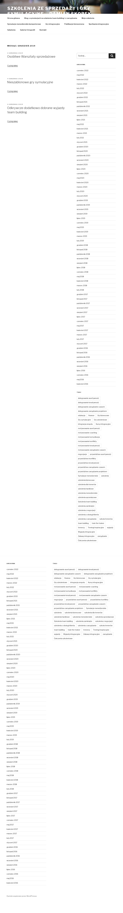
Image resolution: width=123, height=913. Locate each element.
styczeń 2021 (82, 153)
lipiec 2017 (81, 328)
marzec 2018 (82, 297)
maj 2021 (80, 136)
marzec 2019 (82, 247)
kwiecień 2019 (82, 243)
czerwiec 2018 (82, 283)
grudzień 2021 (82, 109)
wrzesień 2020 (83, 171)
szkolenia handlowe (86, 500)
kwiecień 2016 (82, 395)
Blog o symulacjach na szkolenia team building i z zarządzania (50, 30)
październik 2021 (83, 118)
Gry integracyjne (52, 35)
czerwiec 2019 (82, 234)
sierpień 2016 (82, 377)
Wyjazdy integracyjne (86, 543)
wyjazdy (110, 539)
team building (83, 535)
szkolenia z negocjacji (86, 522)
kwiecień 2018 (82, 292)
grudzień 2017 (82, 306)
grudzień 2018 (82, 256)
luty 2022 (80, 100)
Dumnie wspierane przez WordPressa (22, 907)
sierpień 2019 (82, 225)
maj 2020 (80, 189)
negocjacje (82, 466)
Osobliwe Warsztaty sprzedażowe (31, 68)
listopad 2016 (82, 364)
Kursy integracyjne (103, 435)
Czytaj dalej (12, 77)
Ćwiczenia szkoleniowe (87, 552)
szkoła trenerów (106, 530)
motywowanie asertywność (89, 440)
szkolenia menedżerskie (87, 504)
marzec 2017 (82, 346)
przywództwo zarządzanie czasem (91, 479)
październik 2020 (83, 167)
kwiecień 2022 (82, 91)
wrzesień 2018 (82, 270)
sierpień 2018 (82, 274)
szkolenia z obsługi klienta (88, 526)
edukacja (81, 427)
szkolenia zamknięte (86, 517)
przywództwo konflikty (87, 470)
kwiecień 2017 (82, 342)
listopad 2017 (82, 310)
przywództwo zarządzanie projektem (92, 483)
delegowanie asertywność (88, 410)
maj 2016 (80, 391)
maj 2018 (80, 288)
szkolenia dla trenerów (87, 496)
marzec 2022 (82, 95)
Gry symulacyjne (84, 431)
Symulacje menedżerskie (88, 487)
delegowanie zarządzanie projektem (92, 422)
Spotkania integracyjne (99, 35)
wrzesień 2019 (82, 221)
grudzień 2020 (82, 158)
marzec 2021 (82, 144)
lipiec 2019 (81, 230)
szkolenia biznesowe (86, 491)
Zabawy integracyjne (86, 548)
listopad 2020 (82, 162)
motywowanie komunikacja (89, 448)
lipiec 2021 (81, 131)
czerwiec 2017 (82, 333)
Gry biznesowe (103, 427)
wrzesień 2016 (82, 373)
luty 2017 (80, 350)
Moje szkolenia (88, 30)
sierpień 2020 (82, 176)
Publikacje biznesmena (74, 35)
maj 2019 (80, 239)
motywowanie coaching (87, 444)
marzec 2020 (82, 198)
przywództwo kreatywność (88, 474)
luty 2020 (80, 203)
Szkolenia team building (87, 513)
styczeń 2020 (82, 207)
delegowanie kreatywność (88, 414)
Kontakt (43, 41)
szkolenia (105, 487)
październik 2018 (83, 265)
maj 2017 (80, 337)
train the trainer (98, 535)
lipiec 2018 (81, 279)
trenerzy (81, 539)
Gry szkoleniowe (100, 431)
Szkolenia (11, 41)
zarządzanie (102, 548)
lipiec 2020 (81, 180)
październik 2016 (83, 368)
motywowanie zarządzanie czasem (92, 461)
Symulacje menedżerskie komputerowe (24, 35)
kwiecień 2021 (82, 140)
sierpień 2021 (82, 127)
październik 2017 (83, 315)
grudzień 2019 (82, 212)
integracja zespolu (85, 435)
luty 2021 (80, 149)
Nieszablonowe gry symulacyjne (30, 93)
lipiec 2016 (81, 382)
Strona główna (13, 30)
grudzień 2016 (82, 359)
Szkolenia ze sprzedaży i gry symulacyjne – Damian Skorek (49, 11)
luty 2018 (80, 301)
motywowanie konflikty (87, 453)
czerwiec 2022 (82, 82)
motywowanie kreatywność (89, 457)
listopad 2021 (82, 113)
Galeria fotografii (27, 41)
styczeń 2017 (82, 355)
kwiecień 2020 (82, 194)
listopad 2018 (82, 261)
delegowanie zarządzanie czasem (91, 418)
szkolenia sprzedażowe (87, 509)
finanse (91, 427)
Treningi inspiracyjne (96, 539)
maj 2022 (80, 86)
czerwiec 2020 (83, 185)
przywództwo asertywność (100, 466)
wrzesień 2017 (82, 319)
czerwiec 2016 (82, 386)
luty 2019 (80, 252)
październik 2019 (83, 216)
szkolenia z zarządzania (87, 530)
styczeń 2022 (82, 104)
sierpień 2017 (82, 324)
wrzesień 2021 (82, 122)
